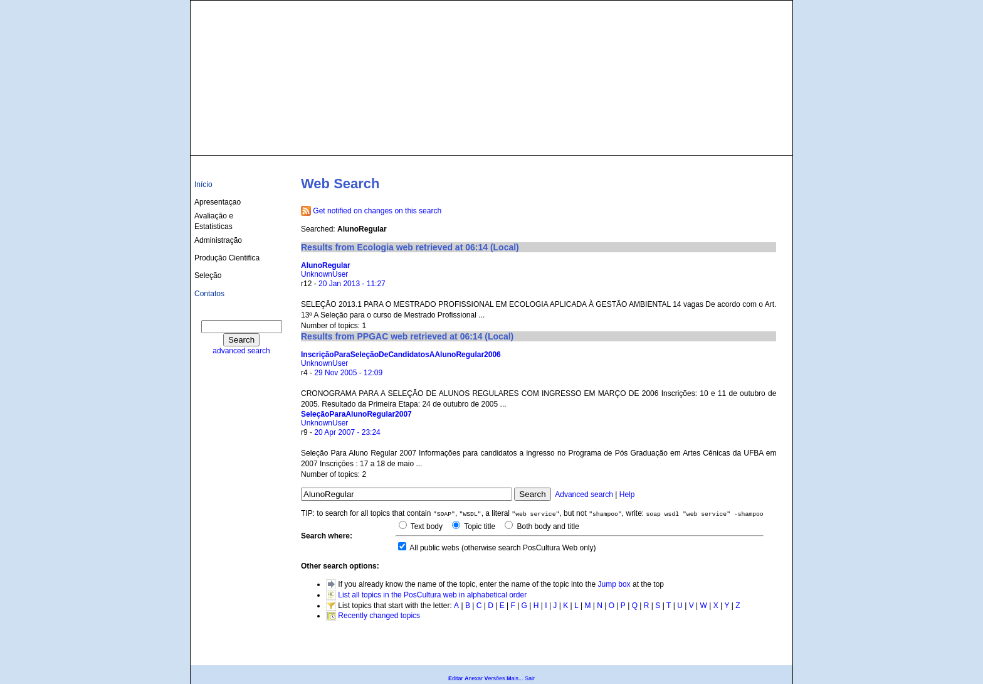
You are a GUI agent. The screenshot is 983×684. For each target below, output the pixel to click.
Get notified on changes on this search (377, 210)
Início (203, 184)
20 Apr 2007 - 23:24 (347, 432)
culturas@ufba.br (753, 139)
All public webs (434, 547)
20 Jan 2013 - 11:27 (352, 283)
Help (627, 494)
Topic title (478, 526)
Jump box (614, 584)
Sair (530, 678)
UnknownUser (324, 274)
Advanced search (584, 494)
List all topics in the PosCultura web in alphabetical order (432, 594)
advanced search (241, 350)
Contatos (209, 293)
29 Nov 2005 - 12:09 (348, 372)
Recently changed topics (379, 615)
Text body (426, 526)
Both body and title (547, 526)
